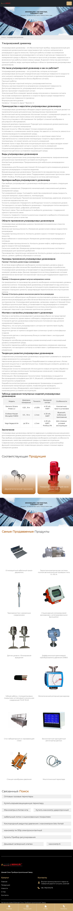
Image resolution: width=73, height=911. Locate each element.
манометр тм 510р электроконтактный (23, 830)
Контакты (64, 907)
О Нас (45, 907)
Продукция (27, 907)
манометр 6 (54, 844)
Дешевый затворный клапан (18, 844)
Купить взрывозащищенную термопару (24, 803)
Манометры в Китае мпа (16, 810)
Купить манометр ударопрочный (52, 810)
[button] (67, 477)
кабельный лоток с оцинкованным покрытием (27, 817)
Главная (3, 37)
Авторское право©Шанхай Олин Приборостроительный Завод (23, 902)
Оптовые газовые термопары (18, 796)
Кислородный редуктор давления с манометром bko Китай (34, 823)
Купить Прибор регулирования (20, 837)
